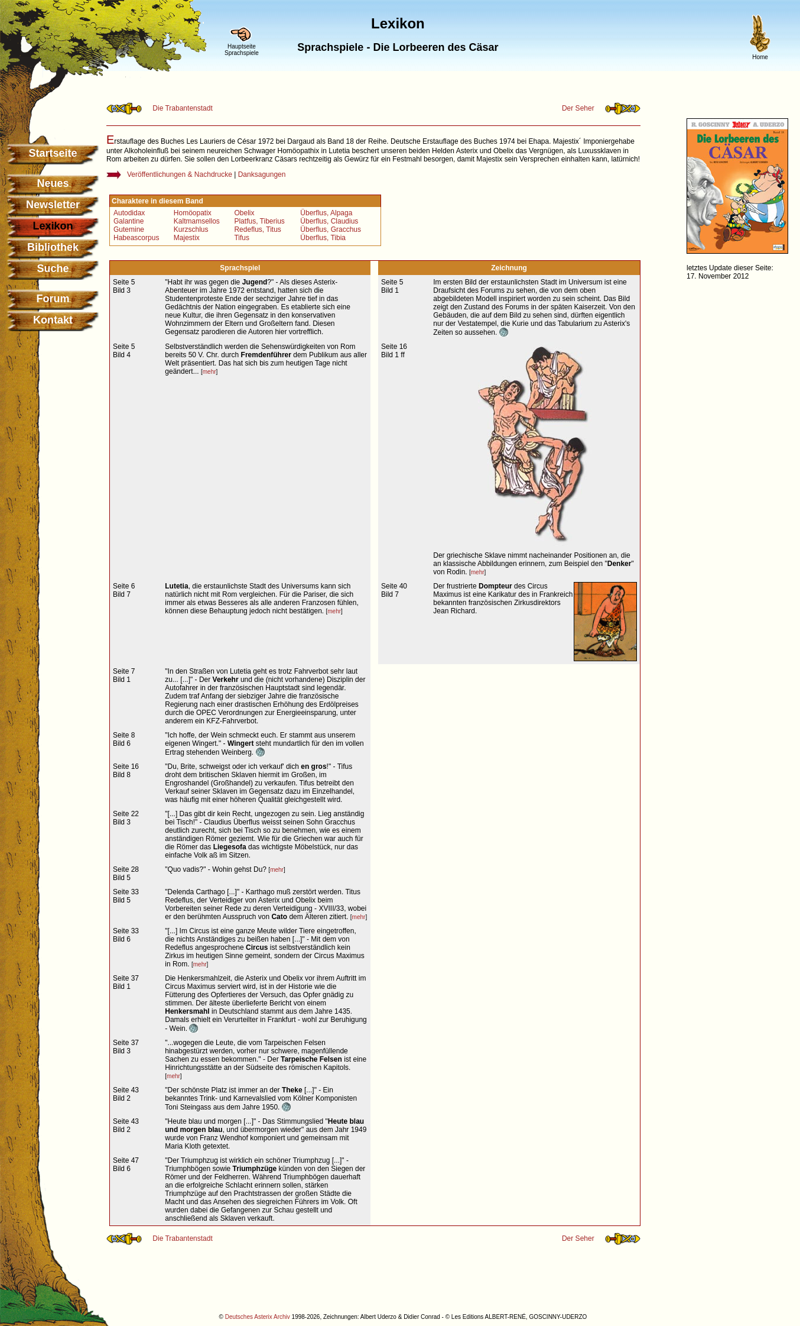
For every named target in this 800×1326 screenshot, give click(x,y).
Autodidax (129, 213)
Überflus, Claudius (329, 221)
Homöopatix (193, 213)
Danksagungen (262, 174)
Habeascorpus (136, 238)
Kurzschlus (191, 229)
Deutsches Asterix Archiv (257, 1317)
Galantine (128, 221)
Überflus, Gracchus (330, 229)
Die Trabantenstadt (182, 108)
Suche (53, 268)
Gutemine (128, 229)
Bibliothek (53, 247)
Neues (53, 183)
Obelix (244, 213)
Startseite (52, 153)
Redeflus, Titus (257, 229)
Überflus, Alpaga (326, 213)
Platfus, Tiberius (259, 221)
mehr (209, 371)
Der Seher (578, 108)
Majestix (187, 238)
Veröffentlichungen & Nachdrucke (179, 174)
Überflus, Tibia (323, 238)
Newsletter (53, 205)
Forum (53, 299)
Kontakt (53, 320)
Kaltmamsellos (197, 221)
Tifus (241, 238)
